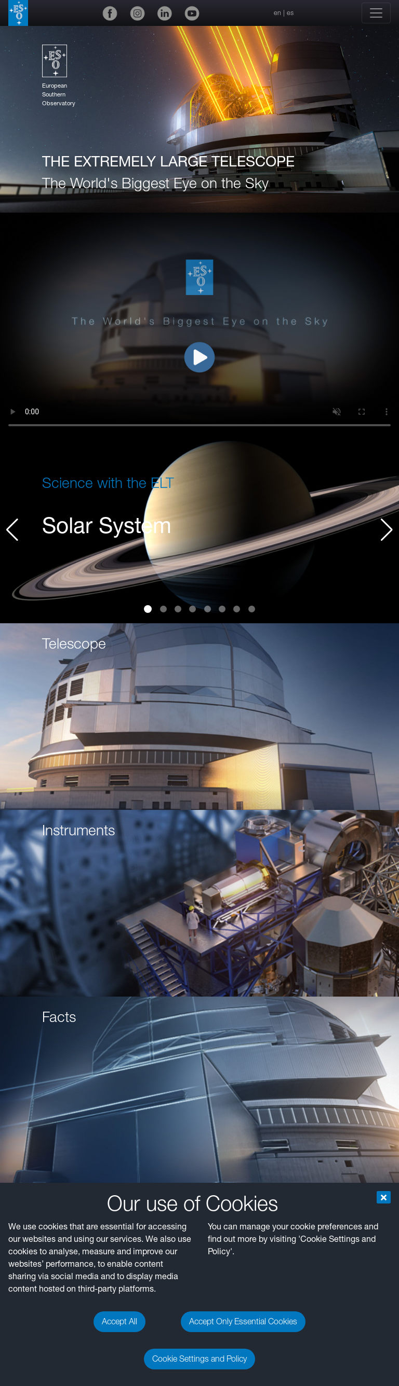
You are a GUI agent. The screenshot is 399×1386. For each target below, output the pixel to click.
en (277, 13)
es (290, 13)
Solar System (106, 525)
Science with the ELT (108, 483)
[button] (387, 530)
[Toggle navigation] (376, 13)
